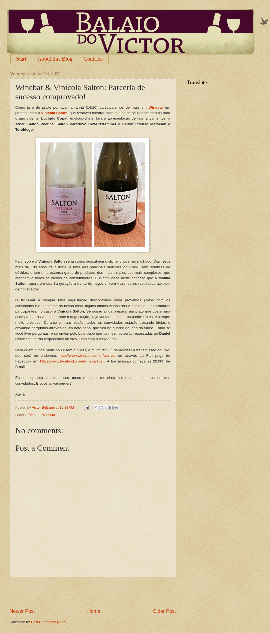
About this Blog (55, 59)
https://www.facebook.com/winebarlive (71, 361)
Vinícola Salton (54, 113)
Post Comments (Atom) (49, 622)
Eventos (34, 415)
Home (93, 611)
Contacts (93, 59)
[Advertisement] (93, 592)
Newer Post (22, 611)
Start (21, 59)
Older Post (164, 611)
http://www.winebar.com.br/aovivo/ (87, 355)
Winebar (48, 415)
